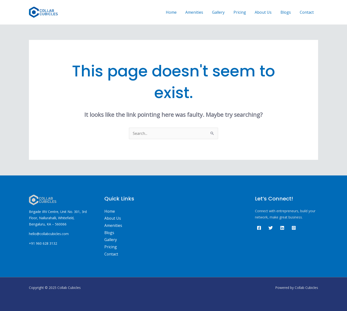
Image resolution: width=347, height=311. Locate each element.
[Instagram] (294, 228)
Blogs (287, 12)
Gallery (223, 12)
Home (178, 12)
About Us (266, 12)
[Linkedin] (282, 228)
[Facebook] (259, 228)
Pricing (243, 12)
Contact (307, 12)
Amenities (200, 12)
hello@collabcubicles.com (49, 233)
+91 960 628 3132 (43, 243)
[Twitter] (271, 228)
